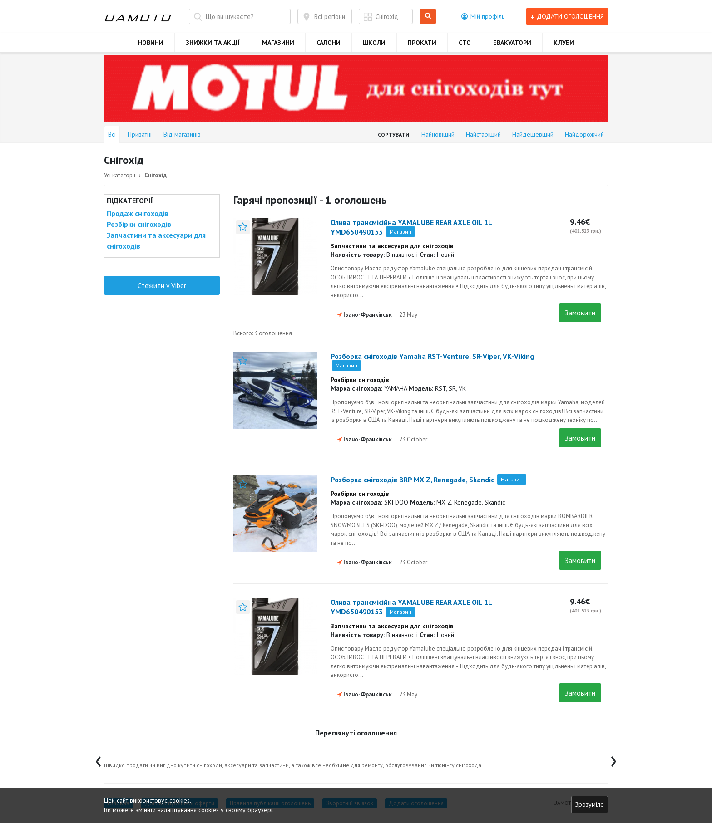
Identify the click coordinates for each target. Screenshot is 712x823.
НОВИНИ (150, 43)
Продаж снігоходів (137, 213)
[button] (482, 16)
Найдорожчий (584, 134)
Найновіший (438, 134)
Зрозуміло (589, 804)
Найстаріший (483, 134)
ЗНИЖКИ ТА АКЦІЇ (213, 43)
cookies (179, 800)
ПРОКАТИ (422, 43)
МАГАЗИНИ (278, 43)
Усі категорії (119, 175)
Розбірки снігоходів (139, 224)
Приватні (140, 134)
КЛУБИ (564, 43)
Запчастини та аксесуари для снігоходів (156, 240)
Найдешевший (533, 134)
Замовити (580, 312)
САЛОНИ (328, 43)
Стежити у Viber (162, 285)
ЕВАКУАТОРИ (512, 43)
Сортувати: (394, 134)
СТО (465, 43)
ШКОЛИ (374, 43)
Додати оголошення (567, 16)
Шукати (428, 16)
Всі (112, 134)
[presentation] (98, 759)
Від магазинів (182, 134)
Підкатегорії (130, 200)
